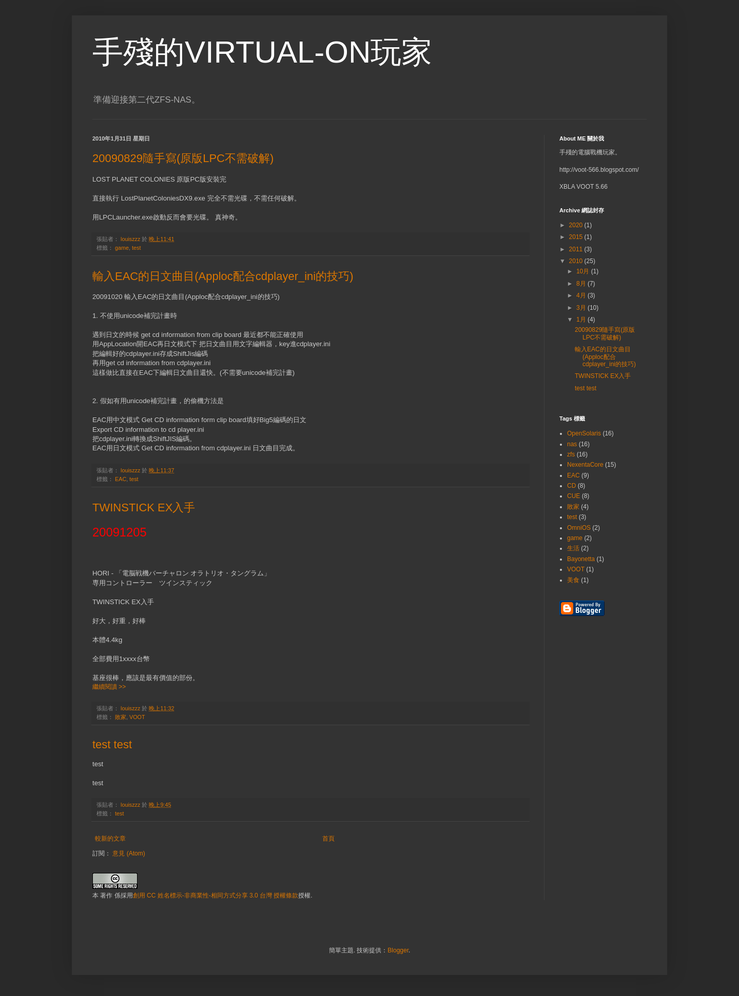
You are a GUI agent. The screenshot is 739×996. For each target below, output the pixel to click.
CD (571, 485)
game (122, 248)
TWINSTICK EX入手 (143, 507)
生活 (573, 548)
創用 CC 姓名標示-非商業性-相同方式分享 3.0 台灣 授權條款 (216, 895)
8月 (582, 283)
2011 (577, 249)
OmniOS (579, 527)
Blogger (398, 950)
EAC (120, 479)
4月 (582, 295)
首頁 (328, 838)
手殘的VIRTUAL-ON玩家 (262, 52)
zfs (571, 454)
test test (112, 744)
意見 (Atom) (128, 853)
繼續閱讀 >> (109, 686)
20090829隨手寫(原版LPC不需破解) (183, 158)
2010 (577, 261)
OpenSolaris (584, 433)
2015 (577, 237)
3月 (582, 307)
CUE (573, 496)
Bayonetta (581, 559)
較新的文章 (110, 838)
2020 (577, 225)
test (136, 248)
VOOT (137, 717)
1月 (582, 319)
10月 (583, 271)
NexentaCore (585, 464)
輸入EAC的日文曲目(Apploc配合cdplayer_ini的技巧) (223, 276)
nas (572, 444)
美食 (573, 580)
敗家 (120, 717)
